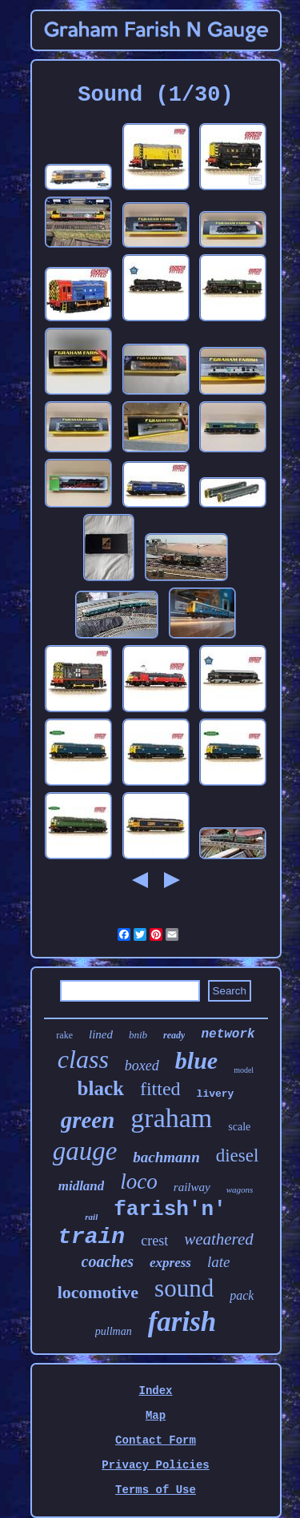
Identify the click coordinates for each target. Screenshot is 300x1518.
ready (174, 1035)
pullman (113, 1331)
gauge (85, 1151)
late (218, 1261)
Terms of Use (155, 1490)
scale (239, 1127)
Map (156, 1415)
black (101, 1088)
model (244, 1070)
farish (182, 1321)
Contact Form (155, 1440)
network (227, 1034)
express (170, 1262)
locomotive (98, 1292)
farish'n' (170, 1209)
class (83, 1059)
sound (184, 1288)
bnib (138, 1035)
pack (242, 1295)
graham (171, 1118)
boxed (142, 1066)
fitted (160, 1088)
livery (215, 1094)
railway (192, 1187)
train (91, 1237)
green (88, 1120)
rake (64, 1035)
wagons (240, 1189)
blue (196, 1060)
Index (155, 1391)
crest (154, 1241)
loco (139, 1181)
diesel (237, 1155)
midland (81, 1185)
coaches (108, 1261)
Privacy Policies (155, 1465)
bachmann (166, 1157)
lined (101, 1034)
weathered (219, 1239)
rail (91, 1216)
